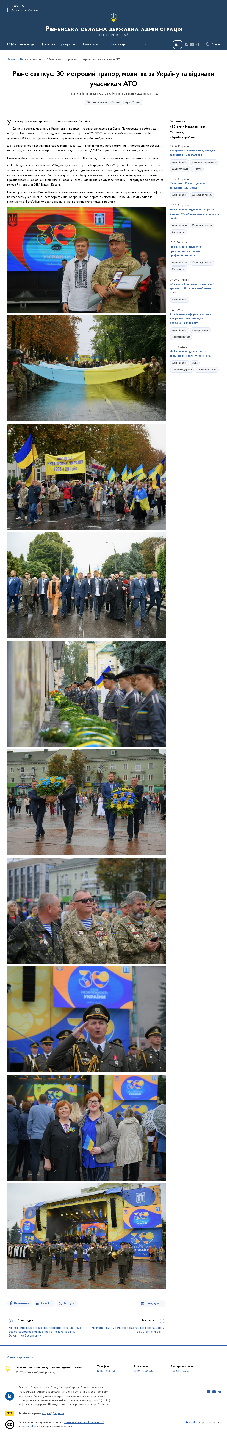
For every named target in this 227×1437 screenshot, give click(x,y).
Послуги (197, 169)
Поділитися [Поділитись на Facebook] (21, 1303)
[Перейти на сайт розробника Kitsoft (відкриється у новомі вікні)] (190, 1422)
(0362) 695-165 (106, 1371)
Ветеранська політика (204, 162)
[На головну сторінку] (113, 24)
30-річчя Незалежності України (103, 102)
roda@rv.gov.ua (180, 1371)
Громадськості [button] (93, 44)
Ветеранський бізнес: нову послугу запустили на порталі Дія (192, 152)
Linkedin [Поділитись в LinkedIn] (46, 1303)
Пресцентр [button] (117, 44)
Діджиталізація (180, 169)
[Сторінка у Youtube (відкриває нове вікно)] (192, 44)
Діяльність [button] (48, 44)
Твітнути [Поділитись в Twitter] (68, 1303)
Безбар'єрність (200, 330)
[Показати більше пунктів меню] (145, 44)
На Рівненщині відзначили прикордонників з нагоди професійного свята (186, 251)
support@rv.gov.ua (53, 1413)
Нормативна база (181, 337)
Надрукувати (154, 1303)
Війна (195, 363)
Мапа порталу (17, 1357)
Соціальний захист (207, 370)
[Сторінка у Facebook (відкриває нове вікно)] (187, 44)
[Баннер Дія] (177, 44)
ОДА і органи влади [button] (21, 44)
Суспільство (178, 232)
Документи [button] (69, 44)
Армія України (132, 102)
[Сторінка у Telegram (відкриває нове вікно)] (198, 44)
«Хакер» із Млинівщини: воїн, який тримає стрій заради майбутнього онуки (192, 288)
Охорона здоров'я (182, 370)
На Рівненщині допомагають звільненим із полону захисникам (191, 353)
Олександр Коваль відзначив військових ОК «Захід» (188, 185)
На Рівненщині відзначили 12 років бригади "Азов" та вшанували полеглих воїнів (195, 214)
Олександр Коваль (202, 195)
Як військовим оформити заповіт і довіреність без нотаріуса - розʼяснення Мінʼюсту (191, 318)
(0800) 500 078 (143, 1371)
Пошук (216, 44)
